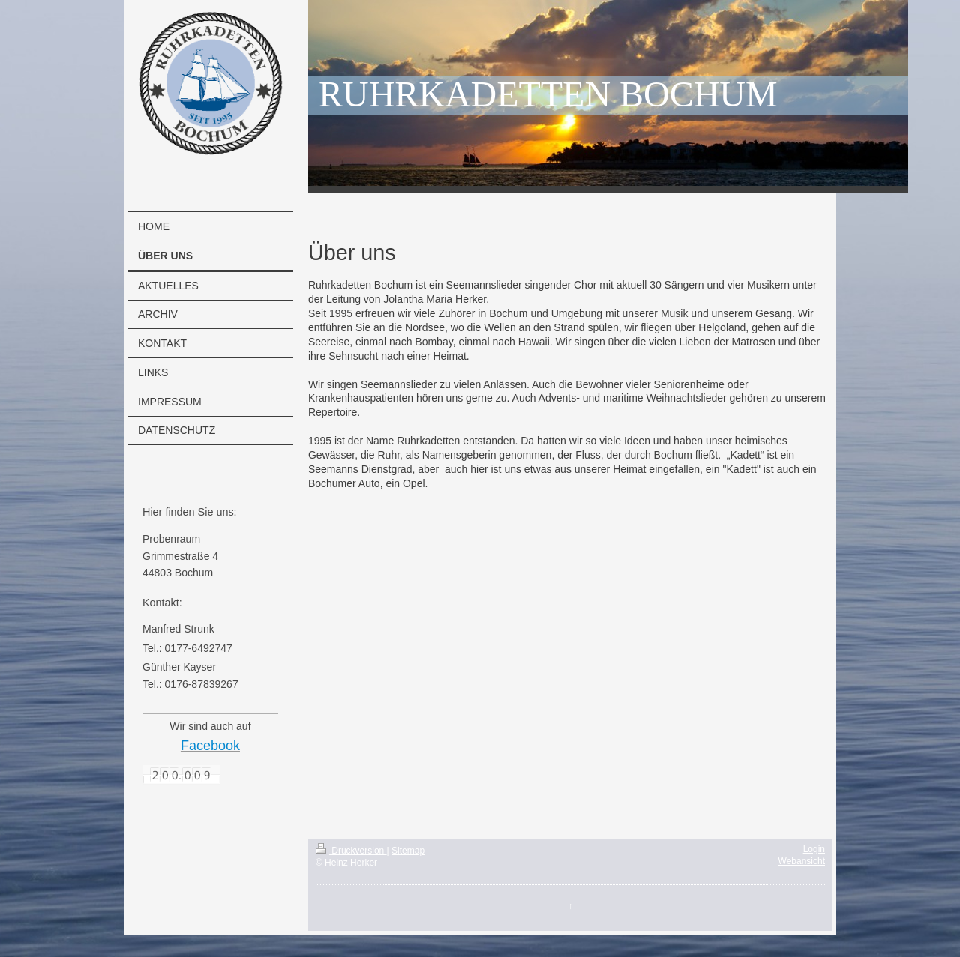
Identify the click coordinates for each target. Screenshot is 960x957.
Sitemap (408, 850)
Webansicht (801, 861)
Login (814, 849)
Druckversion (351, 850)
